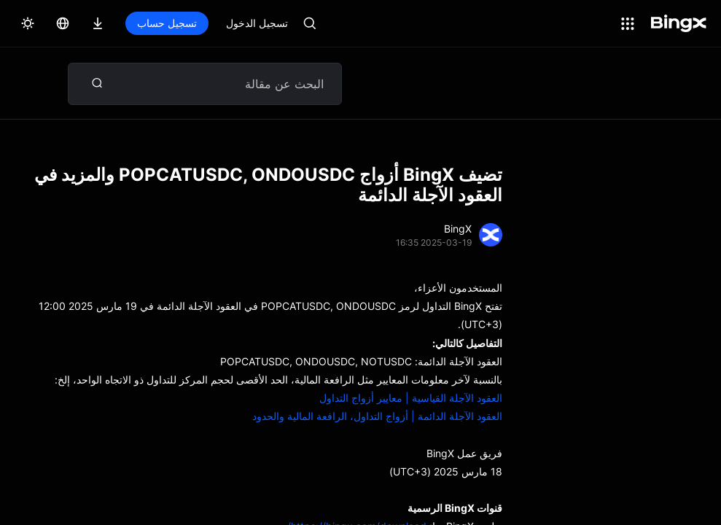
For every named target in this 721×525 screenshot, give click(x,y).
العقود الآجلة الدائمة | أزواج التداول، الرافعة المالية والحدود (377, 416)
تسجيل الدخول (257, 23)
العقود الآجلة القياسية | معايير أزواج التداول (410, 398)
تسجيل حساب (167, 23)
